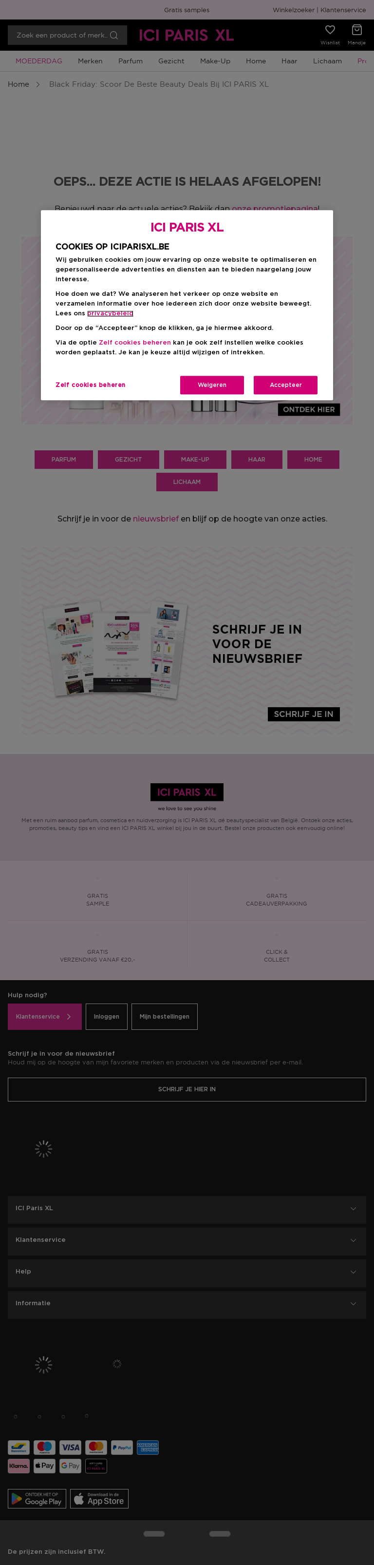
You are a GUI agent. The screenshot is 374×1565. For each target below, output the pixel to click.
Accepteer (286, 385)
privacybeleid (110, 314)
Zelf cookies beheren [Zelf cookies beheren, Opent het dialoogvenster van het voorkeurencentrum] (91, 385)
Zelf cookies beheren (135, 343)
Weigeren (212, 385)
